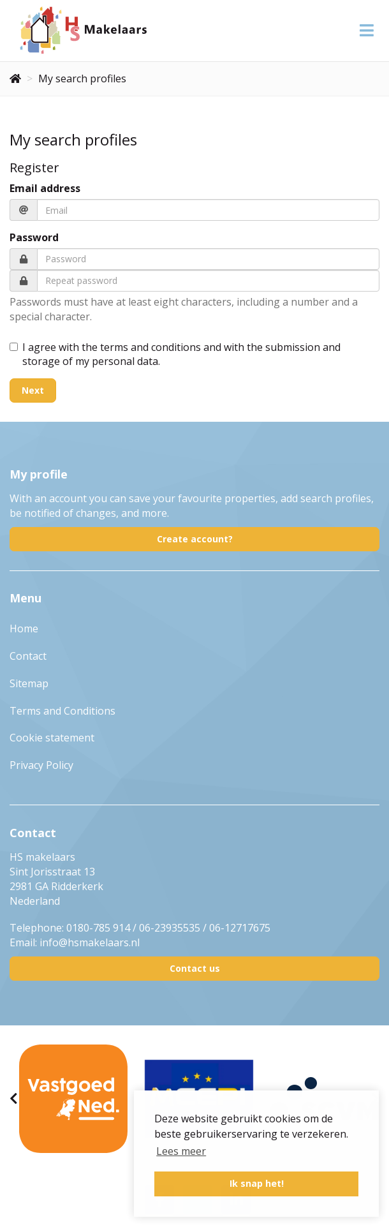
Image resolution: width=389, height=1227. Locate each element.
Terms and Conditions (62, 711)
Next (33, 390)
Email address (45, 188)
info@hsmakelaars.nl (90, 942)
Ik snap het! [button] (257, 1183)
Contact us (195, 968)
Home (24, 628)
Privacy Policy (41, 765)
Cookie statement (52, 738)
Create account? (195, 539)
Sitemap (29, 683)
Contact (28, 656)
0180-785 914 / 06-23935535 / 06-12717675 (168, 928)
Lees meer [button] (181, 1151)
